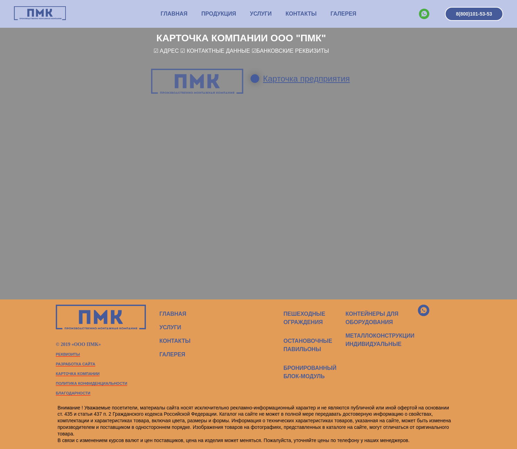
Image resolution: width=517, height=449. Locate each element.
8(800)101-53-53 (474, 14)
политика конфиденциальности (91, 383)
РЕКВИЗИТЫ (68, 354)
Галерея (344, 14)
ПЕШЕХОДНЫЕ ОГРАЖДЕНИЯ (304, 318)
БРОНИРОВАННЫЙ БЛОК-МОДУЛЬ (309, 372)
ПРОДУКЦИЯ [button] (218, 14)
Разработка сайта (75, 364)
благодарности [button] (73, 393)
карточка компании (77, 374)
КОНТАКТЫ (301, 14)
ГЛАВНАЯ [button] (173, 14)
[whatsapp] (424, 14)
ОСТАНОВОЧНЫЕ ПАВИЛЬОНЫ (307, 345)
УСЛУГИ (261, 14)
